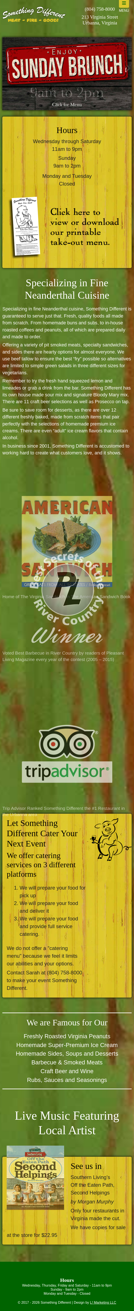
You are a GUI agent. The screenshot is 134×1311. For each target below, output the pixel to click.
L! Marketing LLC (103, 1302)
